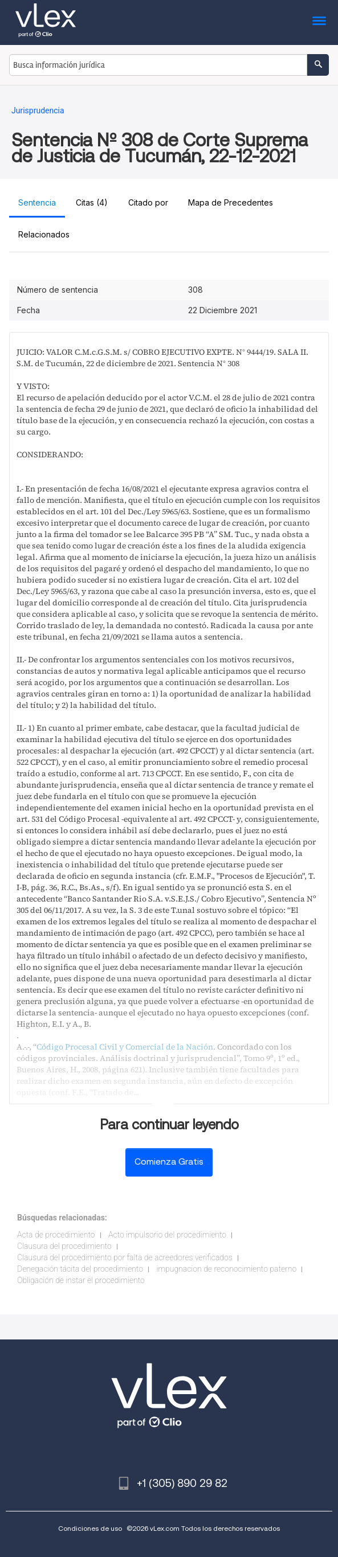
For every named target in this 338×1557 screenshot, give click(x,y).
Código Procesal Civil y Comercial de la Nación (124, 1046)
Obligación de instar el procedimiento (81, 1280)
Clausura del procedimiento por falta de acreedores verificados (125, 1257)
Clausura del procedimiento (64, 1246)
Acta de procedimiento (56, 1234)
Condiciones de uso (90, 1528)
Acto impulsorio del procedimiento (167, 1234)
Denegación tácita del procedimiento (80, 1268)
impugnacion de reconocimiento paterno (227, 1268)
